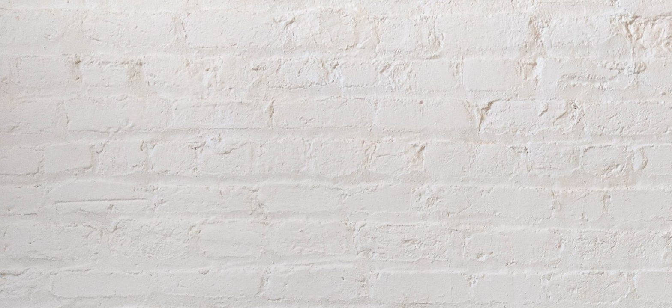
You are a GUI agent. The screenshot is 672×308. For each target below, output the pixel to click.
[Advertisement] (257, 60)
